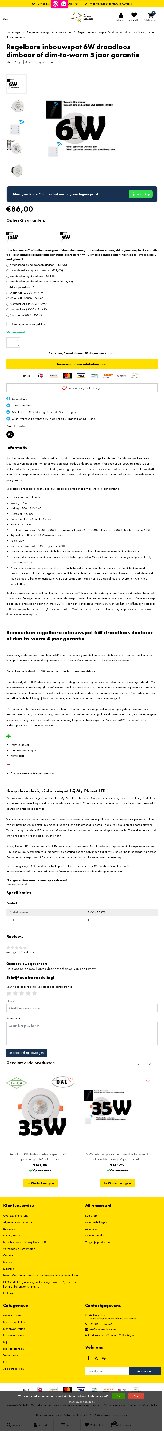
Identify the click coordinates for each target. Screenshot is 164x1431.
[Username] (82, 1008)
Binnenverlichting (38, 32)
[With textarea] (82, 1033)
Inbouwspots (63, 32)
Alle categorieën (13, 1369)
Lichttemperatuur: (20, 287)
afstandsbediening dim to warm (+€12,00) (36, 270)
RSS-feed (9, 1293)
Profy (17, 62)
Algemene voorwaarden (18, 1222)
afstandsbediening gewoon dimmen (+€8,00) (38, 265)
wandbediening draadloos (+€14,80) (33, 276)
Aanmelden (144, 1371)
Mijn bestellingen (96, 1222)
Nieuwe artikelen (14, 1322)
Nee (136, 1396)
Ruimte (7, 1362)
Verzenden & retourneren (19, 1249)
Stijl (5, 1342)
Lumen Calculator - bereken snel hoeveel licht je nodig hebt (40, 1275)
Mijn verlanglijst (95, 1235)
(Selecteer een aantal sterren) (40, 987)
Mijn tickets (92, 1229)
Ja (118, 1396)
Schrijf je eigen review (39, 62)
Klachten (8, 1269)
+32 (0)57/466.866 (98, 1324)
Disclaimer (9, 1229)
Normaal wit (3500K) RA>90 (28, 304)
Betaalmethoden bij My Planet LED (24, 1242)
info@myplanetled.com (100, 1329)
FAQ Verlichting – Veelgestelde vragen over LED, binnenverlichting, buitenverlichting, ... (41, 1284)
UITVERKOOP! (12, 1315)
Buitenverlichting (13, 1335)
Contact (8, 1255)
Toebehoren (10, 1355)
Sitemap (8, 1262)
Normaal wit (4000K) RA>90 (28, 309)
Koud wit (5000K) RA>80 (26, 315)
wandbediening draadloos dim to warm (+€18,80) (41, 281)
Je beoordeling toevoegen (26, 1052)
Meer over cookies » (82, 1402)
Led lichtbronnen (13, 1349)
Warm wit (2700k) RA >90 (26, 292)
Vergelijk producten (97, 1242)
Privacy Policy (11, 1235)
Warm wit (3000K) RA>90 (26, 298)
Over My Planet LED (15, 1215)
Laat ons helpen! (16, 884)
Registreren (92, 1215)
